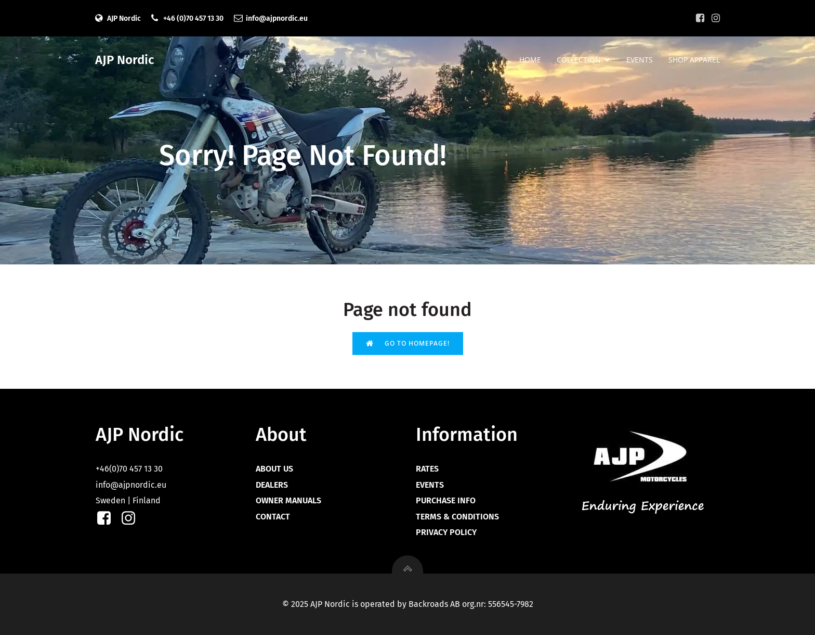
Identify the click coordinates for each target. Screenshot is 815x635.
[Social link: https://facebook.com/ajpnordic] (700, 18)
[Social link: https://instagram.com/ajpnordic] (716, 18)
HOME (530, 60)
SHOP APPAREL (694, 60)
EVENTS (639, 60)
